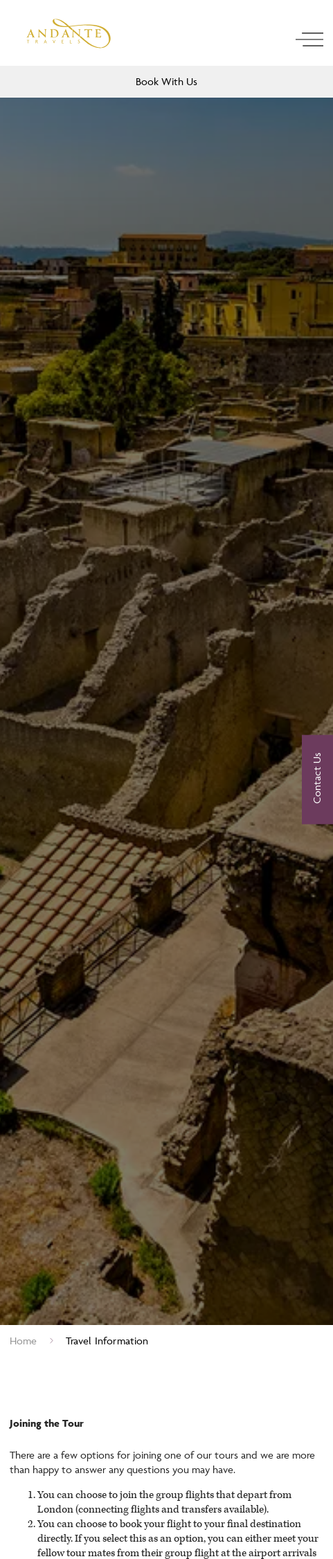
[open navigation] (309, 39)
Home (23, 1340)
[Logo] (68, 34)
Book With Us (166, 81)
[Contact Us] (317, 779)
